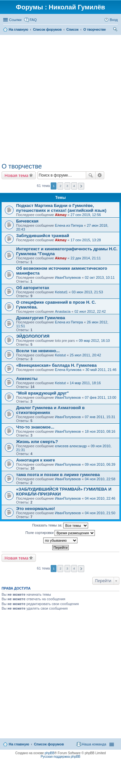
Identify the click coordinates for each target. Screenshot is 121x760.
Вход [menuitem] (114, 20)
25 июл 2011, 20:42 (85, 355)
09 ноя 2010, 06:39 (100, 464)
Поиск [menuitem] (116, 30)
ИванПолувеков (68, 277)
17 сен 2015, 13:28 (86, 240)
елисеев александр (71, 446)
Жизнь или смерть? (37, 441)
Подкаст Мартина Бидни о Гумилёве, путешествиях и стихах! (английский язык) (61, 208)
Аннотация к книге (35, 460)
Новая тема (16, 175)
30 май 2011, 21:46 (101, 370)
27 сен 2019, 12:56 (86, 215)
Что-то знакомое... (35, 427)
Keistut (60, 355)
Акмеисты (26, 378)
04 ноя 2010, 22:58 (100, 479)
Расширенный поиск (100, 175)
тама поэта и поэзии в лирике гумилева (58, 474)
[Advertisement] (60, 98)
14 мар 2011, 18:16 (85, 383)
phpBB (50, 753)
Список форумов (49, 744)
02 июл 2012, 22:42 (90, 311)
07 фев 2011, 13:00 (100, 397)
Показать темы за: (60, 525)
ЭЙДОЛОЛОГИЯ (32, 336)
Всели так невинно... (38, 350)
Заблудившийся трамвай (42, 235)
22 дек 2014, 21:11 (86, 258)
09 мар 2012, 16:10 (94, 340)
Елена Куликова (68, 370)
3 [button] (67, 186)
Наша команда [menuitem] (94, 744)
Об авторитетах (32, 287)
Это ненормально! (35, 508)
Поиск (91, 175)
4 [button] (74, 186)
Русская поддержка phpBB (60, 756)
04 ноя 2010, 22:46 (100, 498)
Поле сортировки (60, 533)
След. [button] (81, 186)
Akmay (60, 215)
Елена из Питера (69, 225)
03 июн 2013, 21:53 (87, 292)
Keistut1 (61, 292)
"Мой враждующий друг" (42, 393)
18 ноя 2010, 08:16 (100, 431)
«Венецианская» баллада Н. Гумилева (56, 365)
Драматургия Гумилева (40, 317)
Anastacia (62, 311)
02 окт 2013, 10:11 (100, 277)
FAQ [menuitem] (33, 20)
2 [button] (61, 186)
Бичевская (27, 221)
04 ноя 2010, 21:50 (100, 513)
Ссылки (15, 20)
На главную (19, 744)
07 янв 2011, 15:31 (100, 417)
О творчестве (22, 166)
